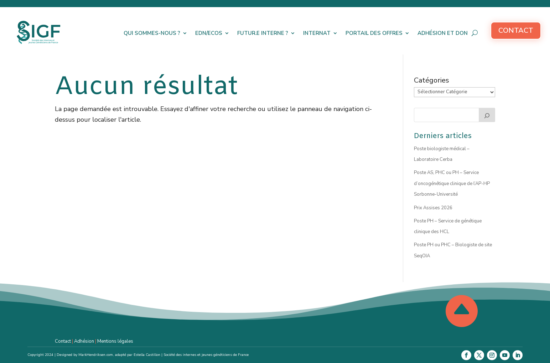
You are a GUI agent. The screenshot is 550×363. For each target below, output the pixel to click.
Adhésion (84, 341)
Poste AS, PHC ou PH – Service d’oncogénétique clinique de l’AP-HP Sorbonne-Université (452, 183)
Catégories (431, 80)
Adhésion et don (442, 33)
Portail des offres (374, 33)
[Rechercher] (487, 115)
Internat (317, 33)
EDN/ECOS (208, 33)
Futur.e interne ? (262, 33)
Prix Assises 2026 (433, 208)
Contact (515, 30)
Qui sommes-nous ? (152, 33)
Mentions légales (115, 341)
